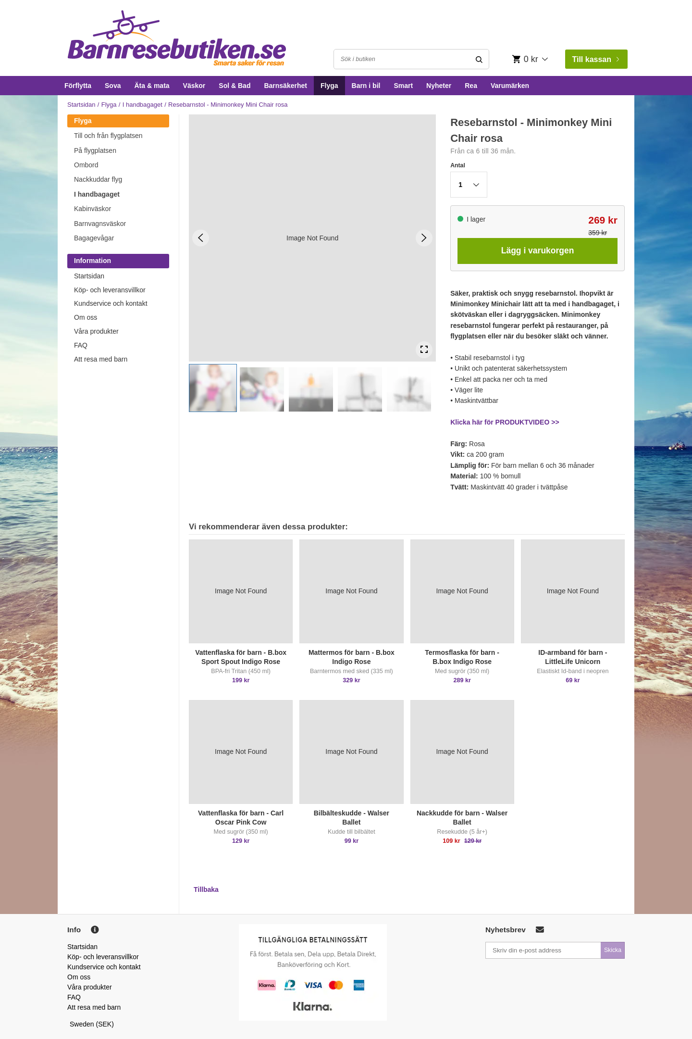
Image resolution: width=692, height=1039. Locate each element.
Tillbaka (206, 889)
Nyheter (438, 85)
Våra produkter (96, 331)
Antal (457, 165)
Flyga (329, 85)
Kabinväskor (92, 209)
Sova (113, 85)
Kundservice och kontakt (111, 303)
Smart (403, 85)
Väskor (194, 85)
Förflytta (77, 85)
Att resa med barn (100, 359)
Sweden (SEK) (92, 1024)
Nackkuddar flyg (98, 179)
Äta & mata (151, 85)
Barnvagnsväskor (100, 223)
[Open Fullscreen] (424, 349)
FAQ (80, 345)
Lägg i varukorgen (537, 250)
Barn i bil (366, 85)
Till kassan (595, 59)
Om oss (85, 317)
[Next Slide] (424, 237)
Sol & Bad (234, 85)
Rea (471, 85)
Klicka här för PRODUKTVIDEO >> (504, 422)
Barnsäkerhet (285, 85)
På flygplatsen (95, 150)
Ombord (86, 165)
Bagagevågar (94, 238)
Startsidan (81, 104)
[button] (213, 388)
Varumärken (510, 85)
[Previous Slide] (200, 237)
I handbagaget (142, 104)
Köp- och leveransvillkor (110, 290)
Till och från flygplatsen (108, 135)
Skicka (612, 950)
